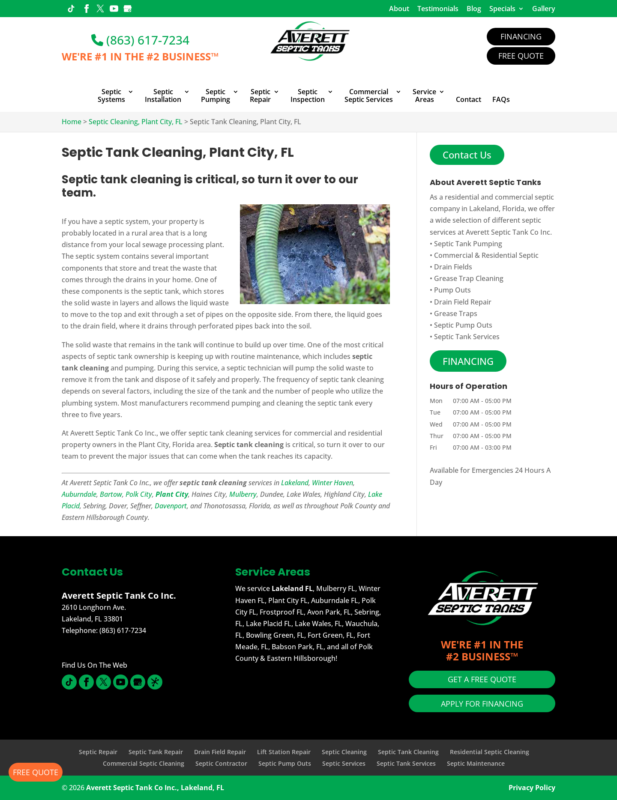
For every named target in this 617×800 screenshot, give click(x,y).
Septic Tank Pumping (468, 243)
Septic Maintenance (476, 763)
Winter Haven (332, 482)
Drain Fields (453, 267)
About (399, 8)
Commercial (453, 255)
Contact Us (467, 154)
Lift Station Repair (284, 752)
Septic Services (343, 763)
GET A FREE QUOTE (482, 679)
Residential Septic (510, 255)
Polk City (139, 494)
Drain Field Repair (462, 302)
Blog (474, 8)
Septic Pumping (215, 96)
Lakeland (294, 482)
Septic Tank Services (467, 336)
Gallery (543, 8)
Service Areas (424, 96)
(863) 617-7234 (140, 40)
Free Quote (521, 56)
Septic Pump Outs (463, 325)
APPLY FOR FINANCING (482, 704)
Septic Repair (260, 96)
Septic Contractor (221, 763)
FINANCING (468, 361)
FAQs (501, 100)
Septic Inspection (308, 96)
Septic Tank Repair (156, 752)
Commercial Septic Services (368, 96)
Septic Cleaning (344, 752)
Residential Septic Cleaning (489, 752)
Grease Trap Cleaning (468, 278)
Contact (468, 100)
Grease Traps (455, 313)
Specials (502, 8)
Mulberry (243, 494)
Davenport (171, 505)
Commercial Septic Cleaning (143, 763)
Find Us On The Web (94, 665)
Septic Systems (111, 96)
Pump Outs (452, 290)
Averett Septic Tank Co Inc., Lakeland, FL (155, 787)
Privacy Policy (532, 787)
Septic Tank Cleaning (408, 752)
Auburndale (79, 494)
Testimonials (437, 8)
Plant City (172, 494)
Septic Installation (163, 96)
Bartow (111, 494)
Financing (521, 36)
